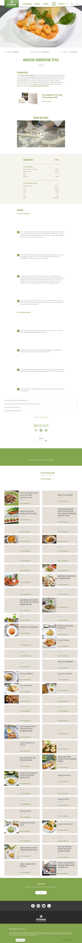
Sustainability (27, 4)
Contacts (62, 4)
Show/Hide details (66, 940)
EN (72, 4)
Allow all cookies (20, 940)
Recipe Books (54, 4)
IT (67, 4)
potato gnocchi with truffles (40, 86)
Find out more (46, 101)
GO (41, 892)
